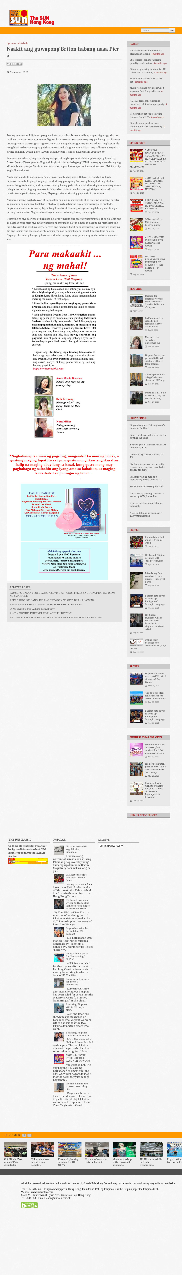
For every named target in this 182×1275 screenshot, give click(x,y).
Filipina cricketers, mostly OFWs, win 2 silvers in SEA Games (155, 677)
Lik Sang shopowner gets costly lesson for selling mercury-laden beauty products (147, 467)
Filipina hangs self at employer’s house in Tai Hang (147, 426)
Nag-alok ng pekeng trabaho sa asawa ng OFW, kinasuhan (147, 495)
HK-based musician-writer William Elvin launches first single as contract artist (154, 622)
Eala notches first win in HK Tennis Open (154, 540)
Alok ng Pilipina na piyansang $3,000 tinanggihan (146, 514)
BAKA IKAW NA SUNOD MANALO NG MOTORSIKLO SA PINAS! (155, 204)
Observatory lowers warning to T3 (146, 456)
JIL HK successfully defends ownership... (151, 1162)
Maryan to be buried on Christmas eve (152, 340)
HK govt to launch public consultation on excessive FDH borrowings (155, 768)
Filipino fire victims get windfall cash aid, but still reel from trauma (155, 359)
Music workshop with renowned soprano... (122, 1162)
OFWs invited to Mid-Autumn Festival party (153, 222)
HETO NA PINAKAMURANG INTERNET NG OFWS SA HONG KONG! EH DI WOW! (155, 263)
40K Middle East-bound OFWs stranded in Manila (146, 52)
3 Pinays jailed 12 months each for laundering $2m (148, 446)
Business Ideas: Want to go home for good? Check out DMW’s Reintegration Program (154, 790)
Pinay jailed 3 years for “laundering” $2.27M (77, 956)
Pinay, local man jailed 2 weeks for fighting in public (148, 436)
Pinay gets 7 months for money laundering (78, 981)
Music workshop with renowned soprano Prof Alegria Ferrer (147, 89)
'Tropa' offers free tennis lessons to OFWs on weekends (155, 695)
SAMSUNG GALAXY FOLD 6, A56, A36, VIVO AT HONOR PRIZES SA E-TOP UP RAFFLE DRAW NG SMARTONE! (148, 159)
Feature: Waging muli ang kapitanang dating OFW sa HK (146, 478)
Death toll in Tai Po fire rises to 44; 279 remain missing (155, 395)
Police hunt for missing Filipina (146, 486)
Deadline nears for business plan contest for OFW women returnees (155, 748)
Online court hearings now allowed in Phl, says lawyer (148, 644)
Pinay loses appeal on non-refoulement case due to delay (146, 124)
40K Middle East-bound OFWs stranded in (13, 1162)
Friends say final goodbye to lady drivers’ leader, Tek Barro (155, 577)
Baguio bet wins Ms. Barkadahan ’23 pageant (77, 931)
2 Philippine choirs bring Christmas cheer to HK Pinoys (155, 377)
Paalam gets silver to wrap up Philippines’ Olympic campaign (155, 600)
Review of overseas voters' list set (96, 1161)
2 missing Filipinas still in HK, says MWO (77, 1007)
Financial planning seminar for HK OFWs (68, 1162)
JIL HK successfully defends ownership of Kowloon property (147, 102)
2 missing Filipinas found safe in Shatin (77, 1034)
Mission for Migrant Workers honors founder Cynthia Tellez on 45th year (154, 301)
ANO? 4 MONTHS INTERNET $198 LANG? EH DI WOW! (154, 241)
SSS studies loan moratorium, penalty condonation (146, 61)
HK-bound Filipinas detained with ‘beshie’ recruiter (155, 558)
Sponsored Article (17, 43)
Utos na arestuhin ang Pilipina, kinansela (146, 504)
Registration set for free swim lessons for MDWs (146, 115)
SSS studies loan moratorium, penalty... (40, 1162)
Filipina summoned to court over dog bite (77, 1086)
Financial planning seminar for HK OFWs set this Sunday (148, 70)
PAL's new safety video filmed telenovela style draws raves (154, 322)
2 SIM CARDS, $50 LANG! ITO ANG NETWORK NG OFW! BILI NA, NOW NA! (154, 183)
